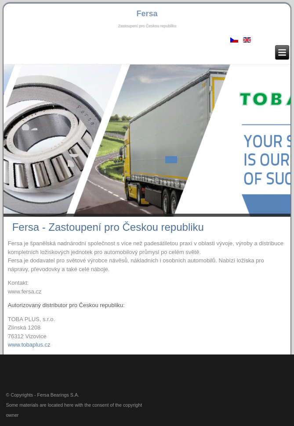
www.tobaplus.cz (29, 344)
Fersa (146, 13)
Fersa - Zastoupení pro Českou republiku (108, 227)
